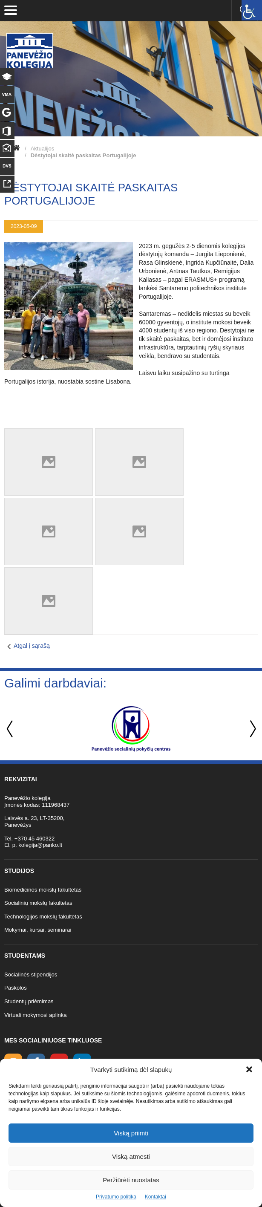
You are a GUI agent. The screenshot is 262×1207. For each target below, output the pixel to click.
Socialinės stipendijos (30, 974)
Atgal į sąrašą (32, 645)
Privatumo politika (116, 1197)
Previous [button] (10, 729)
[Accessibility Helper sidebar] (252, 10)
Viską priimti (131, 1133)
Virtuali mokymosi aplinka (35, 1015)
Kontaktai (155, 1197)
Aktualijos (43, 148)
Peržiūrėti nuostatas (131, 1180)
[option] (131, 728)
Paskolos (15, 988)
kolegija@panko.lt (40, 845)
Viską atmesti (131, 1156)
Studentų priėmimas (29, 1001)
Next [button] (251, 729)
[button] (249, 1069)
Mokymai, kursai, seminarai (38, 930)
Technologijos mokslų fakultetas (43, 916)
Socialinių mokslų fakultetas (38, 903)
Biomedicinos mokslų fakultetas (42, 889)
